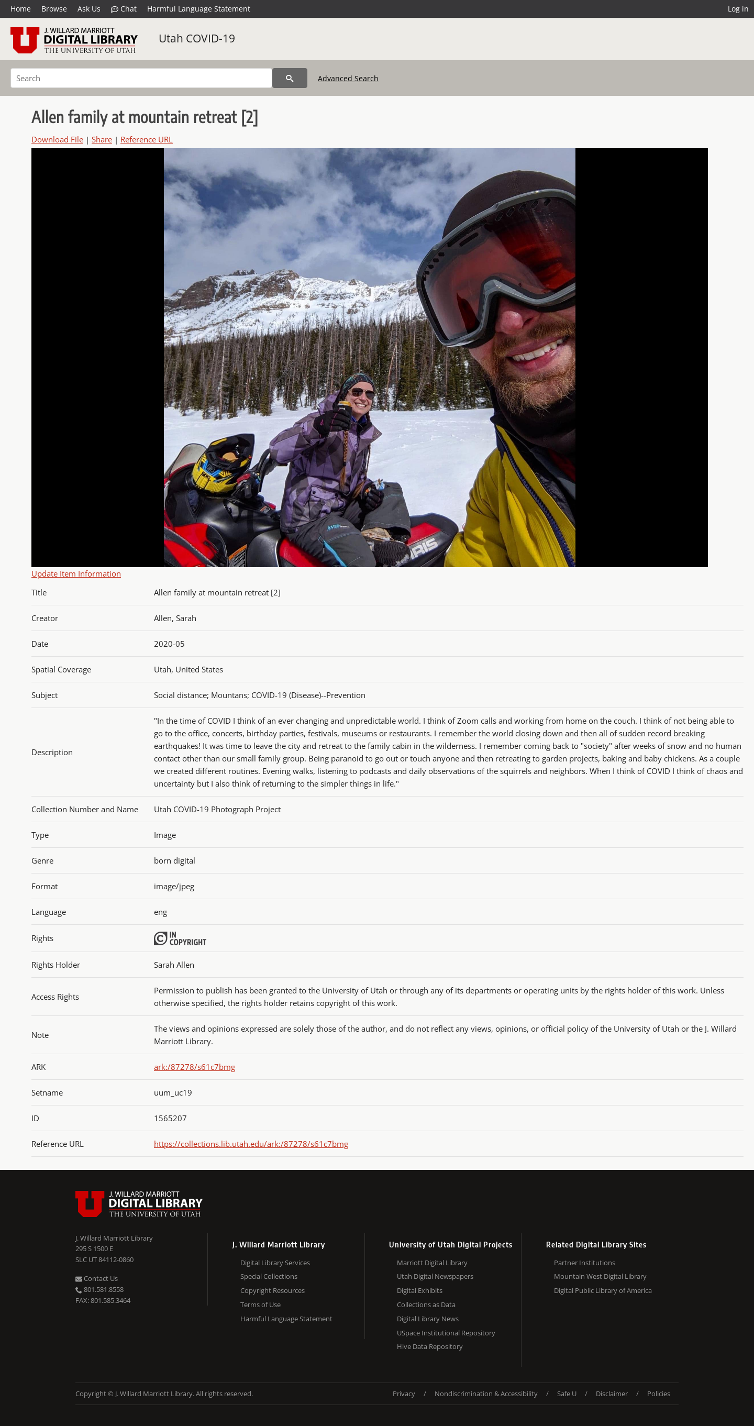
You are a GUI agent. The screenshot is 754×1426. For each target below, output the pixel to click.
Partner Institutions (584, 1262)
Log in (738, 9)
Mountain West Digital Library (600, 1276)
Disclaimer (612, 1393)
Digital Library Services (275, 1262)
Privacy (404, 1393)
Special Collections (268, 1276)
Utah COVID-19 (197, 38)
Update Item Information (76, 573)
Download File (57, 139)
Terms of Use (260, 1304)
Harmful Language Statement (198, 9)
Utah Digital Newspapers (435, 1276)
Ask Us (89, 9)
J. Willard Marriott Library (114, 1238)
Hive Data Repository (430, 1346)
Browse (54, 9)
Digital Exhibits (419, 1290)
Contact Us (96, 1278)
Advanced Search (348, 78)
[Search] (141, 78)
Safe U (566, 1393)
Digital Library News (428, 1318)
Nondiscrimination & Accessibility (486, 1393)
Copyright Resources (272, 1290)
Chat (124, 9)
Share (102, 139)
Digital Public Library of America (603, 1290)
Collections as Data (426, 1304)
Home (20, 9)
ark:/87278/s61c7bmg (194, 1067)
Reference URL (146, 139)
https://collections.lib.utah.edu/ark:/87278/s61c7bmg (251, 1143)
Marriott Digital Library (432, 1262)
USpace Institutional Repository (446, 1332)
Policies (658, 1393)
